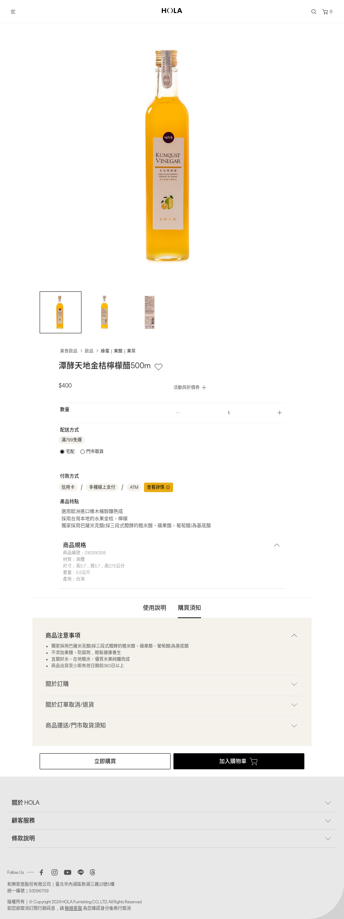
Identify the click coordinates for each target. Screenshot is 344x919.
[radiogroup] (82, 451)
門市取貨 (95, 451)
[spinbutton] (228, 413)
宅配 (70, 451)
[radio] (67, 451)
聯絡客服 (73, 908)
